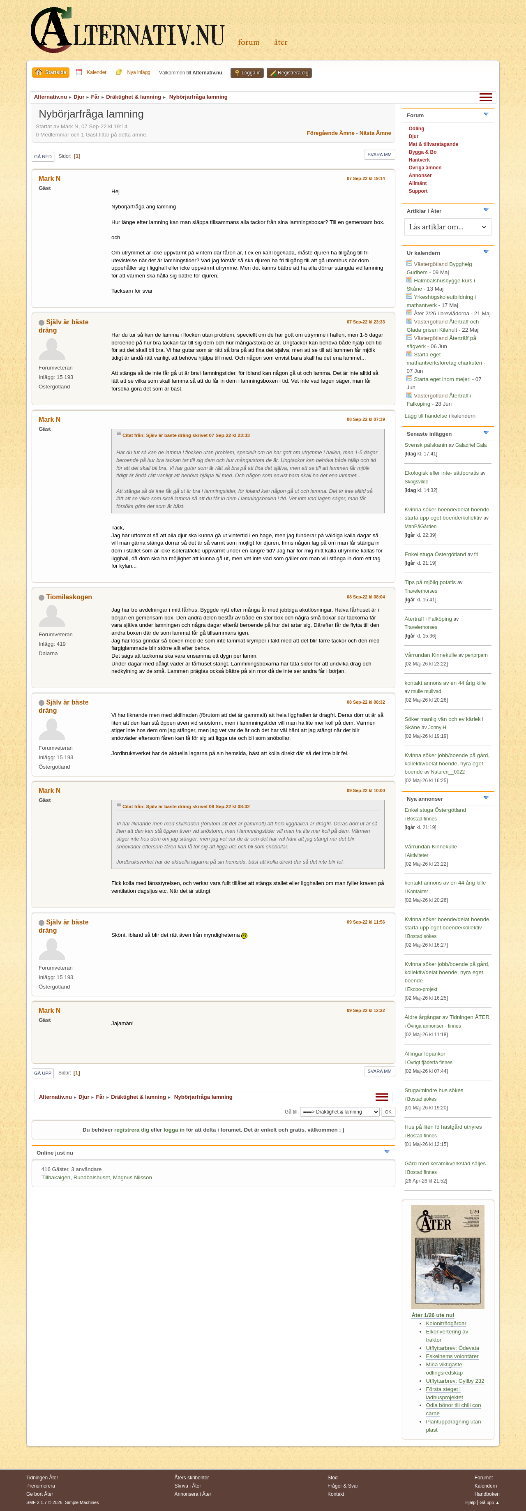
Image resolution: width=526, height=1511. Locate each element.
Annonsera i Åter (193, 1494)
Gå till (291, 1112)
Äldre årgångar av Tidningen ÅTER (446, 1017)
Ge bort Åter (39, 1494)
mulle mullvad (426, 691)
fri (476, 554)
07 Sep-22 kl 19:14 (366, 178)
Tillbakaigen (56, 1177)
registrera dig (131, 1130)
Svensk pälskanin (425, 445)
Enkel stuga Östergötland (435, 554)
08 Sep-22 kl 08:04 (366, 596)
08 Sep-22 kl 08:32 (366, 702)
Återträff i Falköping (428, 619)
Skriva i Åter (188, 1486)
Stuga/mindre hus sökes (433, 1090)
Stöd (333, 1478)
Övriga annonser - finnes (434, 1026)
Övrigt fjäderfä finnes (429, 1062)
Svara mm (380, 154)
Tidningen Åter (42, 1478)
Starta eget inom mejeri (442, 379)
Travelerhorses (420, 591)
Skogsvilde (416, 482)
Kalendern (486, 1486)
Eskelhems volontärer (452, 1356)
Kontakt (336, 1494)
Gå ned (43, 156)
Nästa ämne (375, 133)
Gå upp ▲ (490, 1502)
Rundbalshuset (92, 1177)
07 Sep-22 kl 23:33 (366, 321)
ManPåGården (420, 526)
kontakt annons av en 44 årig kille (445, 683)
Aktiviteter (418, 855)
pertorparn (476, 655)
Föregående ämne (331, 133)
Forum (249, 42)
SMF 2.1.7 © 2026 (44, 1502)
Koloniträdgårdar (446, 1323)
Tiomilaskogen (69, 597)
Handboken (487, 1494)
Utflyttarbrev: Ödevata (452, 1348)
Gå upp (42, 1073)
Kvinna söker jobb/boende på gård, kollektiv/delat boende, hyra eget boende (446, 763)
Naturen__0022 (448, 772)
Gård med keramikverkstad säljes (445, 1163)
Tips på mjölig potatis (430, 582)
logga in (174, 1130)
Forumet (484, 1478)
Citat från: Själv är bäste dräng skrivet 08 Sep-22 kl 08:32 (186, 806)
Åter (281, 42)
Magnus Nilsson (132, 1177)
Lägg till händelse (425, 416)
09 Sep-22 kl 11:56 (366, 922)
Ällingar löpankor (424, 1054)
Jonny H (437, 727)
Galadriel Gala (471, 445)
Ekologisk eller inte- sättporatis (441, 473)
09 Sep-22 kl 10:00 (366, 790)
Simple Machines (82, 1502)
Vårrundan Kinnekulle (431, 655)
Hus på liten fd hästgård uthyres (443, 1127)
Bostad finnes (422, 819)
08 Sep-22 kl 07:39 (366, 419)
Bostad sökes (421, 936)
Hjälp (471, 1502)
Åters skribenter (192, 1478)
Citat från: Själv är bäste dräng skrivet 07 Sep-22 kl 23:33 (186, 435)
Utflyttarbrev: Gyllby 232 (455, 1381)
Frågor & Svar (343, 1486)
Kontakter (417, 891)
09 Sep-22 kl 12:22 (366, 1010)
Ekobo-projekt (422, 989)
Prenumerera (40, 1486)
